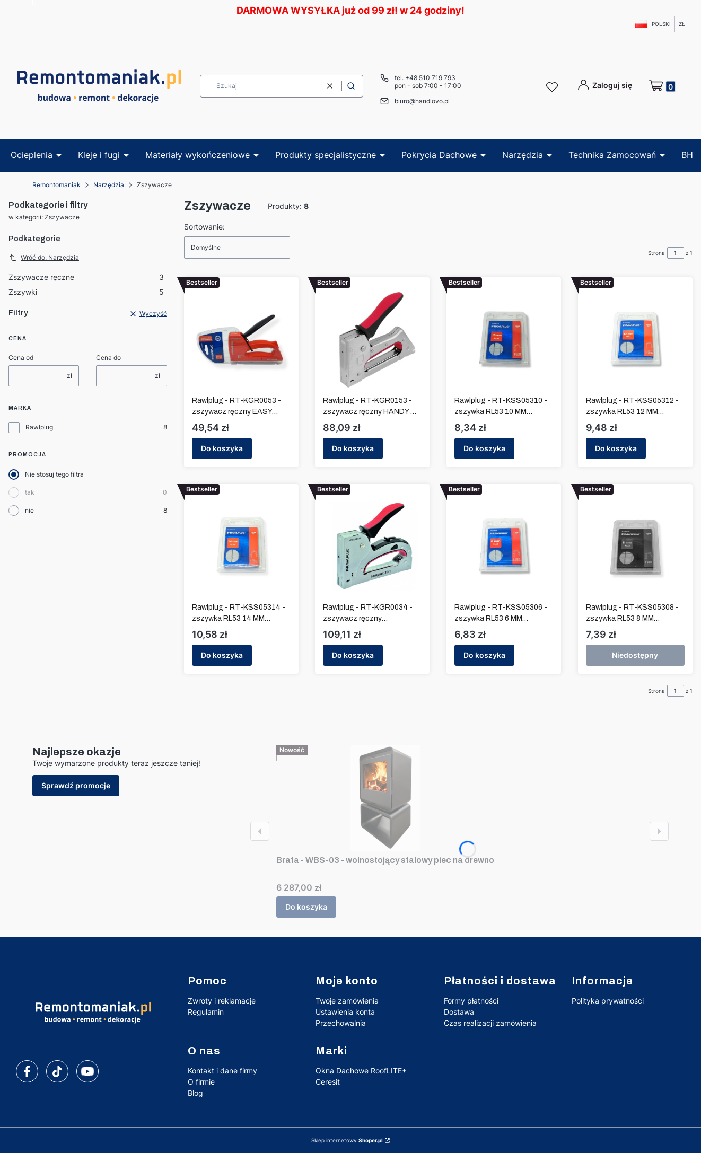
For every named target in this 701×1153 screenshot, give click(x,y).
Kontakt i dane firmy (222, 1070)
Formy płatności (471, 1000)
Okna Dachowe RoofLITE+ (361, 1070)
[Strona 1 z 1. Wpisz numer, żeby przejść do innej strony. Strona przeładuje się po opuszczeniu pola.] (675, 253)
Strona (656, 253)
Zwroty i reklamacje (222, 1000)
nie (29, 510)
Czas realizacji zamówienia (490, 1022)
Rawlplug (39, 427)
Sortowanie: (204, 226)
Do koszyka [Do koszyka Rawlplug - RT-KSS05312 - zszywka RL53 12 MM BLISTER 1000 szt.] (616, 448)
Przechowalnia (341, 1022)
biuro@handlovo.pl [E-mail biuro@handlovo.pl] (422, 101)
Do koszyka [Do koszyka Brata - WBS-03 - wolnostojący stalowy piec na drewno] (306, 906)
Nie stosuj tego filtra (54, 474)
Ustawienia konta (345, 1011)
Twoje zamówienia (347, 1000)
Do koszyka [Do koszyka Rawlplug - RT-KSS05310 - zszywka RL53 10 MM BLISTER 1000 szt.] (484, 448)
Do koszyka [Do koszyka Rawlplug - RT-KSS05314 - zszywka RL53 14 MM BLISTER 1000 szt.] (222, 654)
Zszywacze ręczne (86, 276)
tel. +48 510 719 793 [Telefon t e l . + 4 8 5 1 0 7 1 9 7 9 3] (425, 78)
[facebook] (27, 1071)
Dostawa (459, 1011)
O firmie (201, 1081)
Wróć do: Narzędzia (43, 257)
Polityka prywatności (608, 1000)
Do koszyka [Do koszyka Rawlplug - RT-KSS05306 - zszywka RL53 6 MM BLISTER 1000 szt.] (484, 654)
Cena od (20, 358)
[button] (351, 86)
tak (29, 492)
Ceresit (328, 1081)
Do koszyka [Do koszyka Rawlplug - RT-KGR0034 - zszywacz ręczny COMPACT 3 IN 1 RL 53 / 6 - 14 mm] (353, 654)
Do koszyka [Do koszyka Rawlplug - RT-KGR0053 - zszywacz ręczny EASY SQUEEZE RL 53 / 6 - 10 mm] (222, 448)
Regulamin (206, 1011)
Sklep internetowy (347, 1140)
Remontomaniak (56, 185)
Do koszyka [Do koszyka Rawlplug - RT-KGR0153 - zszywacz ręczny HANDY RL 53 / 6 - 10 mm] (353, 448)
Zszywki (86, 291)
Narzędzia (108, 185)
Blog (195, 1092)
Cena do (108, 358)
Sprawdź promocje (75, 785)
